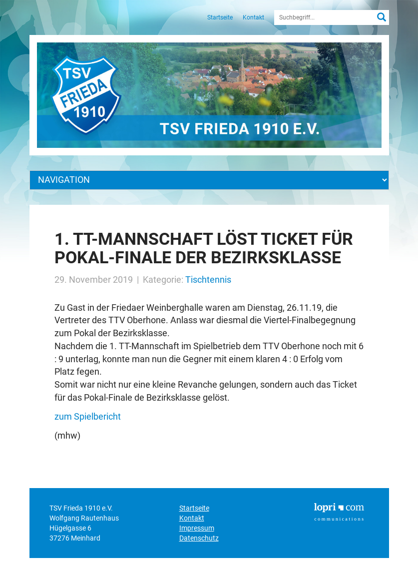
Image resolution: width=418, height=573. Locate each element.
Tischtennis (208, 279)
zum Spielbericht (87, 416)
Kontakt (253, 17)
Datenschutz (199, 538)
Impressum (196, 528)
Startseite (220, 17)
